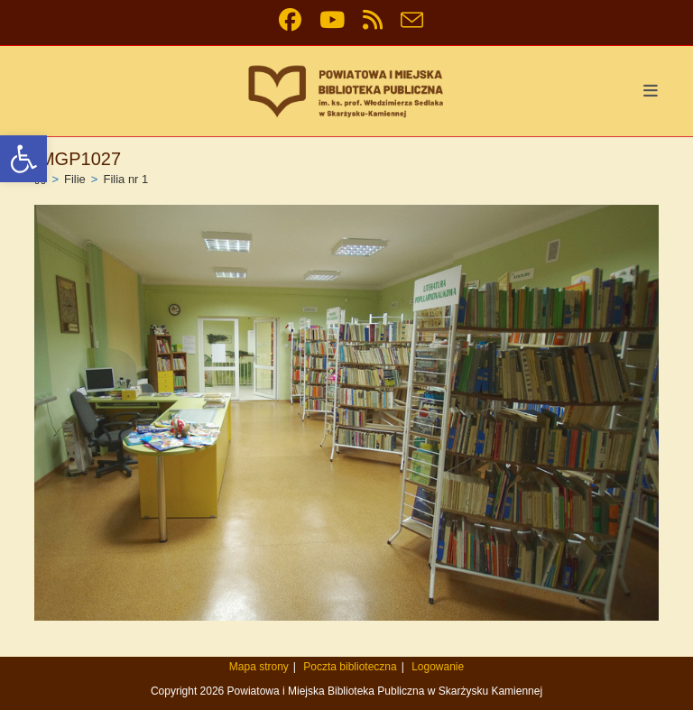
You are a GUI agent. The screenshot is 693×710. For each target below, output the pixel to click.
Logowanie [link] (437, 666)
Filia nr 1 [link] (125, 179)
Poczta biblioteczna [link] (349, 666)
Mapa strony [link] (259, 666)
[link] (23, 158)
